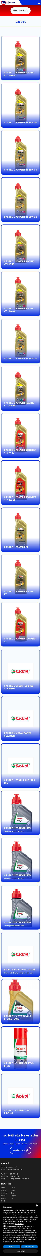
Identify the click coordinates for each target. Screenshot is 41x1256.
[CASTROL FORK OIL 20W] (20, 907)
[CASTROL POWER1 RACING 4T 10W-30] (20, 58)
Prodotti (3, 1190)
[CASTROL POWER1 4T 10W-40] (20, 105)
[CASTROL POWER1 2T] (20, 530)
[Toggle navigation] (39, 3)
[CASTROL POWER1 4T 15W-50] (20, 152)
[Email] (19, 1179)
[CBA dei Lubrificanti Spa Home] (8, 2)
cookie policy (19, 1224)
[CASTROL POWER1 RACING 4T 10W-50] (20, 388)
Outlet (3, 1196)
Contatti (13, 1196)
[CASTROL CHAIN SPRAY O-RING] (20, 1048)
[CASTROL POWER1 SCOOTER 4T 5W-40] (20, 435)
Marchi (3, 1201)
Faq (12, 1198)
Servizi (13, 1188)
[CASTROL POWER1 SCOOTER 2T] (20, 624)
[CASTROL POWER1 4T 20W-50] (20, 199)
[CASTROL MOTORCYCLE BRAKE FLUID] (20, 1001)
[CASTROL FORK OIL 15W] (20, 860)
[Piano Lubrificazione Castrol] (20, 954)
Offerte (3, 1198)
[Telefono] (14, 1174)
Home (3, 1188)
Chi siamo (4, 1193)
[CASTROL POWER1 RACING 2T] (20, 577)
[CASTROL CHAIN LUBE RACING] (20, 1096)
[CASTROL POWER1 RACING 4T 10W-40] (20, 294)
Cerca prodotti (20, 11)
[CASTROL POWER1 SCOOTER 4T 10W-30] (20, 482)
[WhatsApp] (14, 1176)
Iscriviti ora (20, 1150)
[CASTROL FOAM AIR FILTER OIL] (20, 765)
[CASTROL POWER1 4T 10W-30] (20, 341)
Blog (12, 1193)
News (13, 1190)
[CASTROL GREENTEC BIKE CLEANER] (20, 671)
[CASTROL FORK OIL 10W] (20, 813)
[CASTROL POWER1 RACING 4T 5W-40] (20, 246)
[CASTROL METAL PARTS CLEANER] (20, 718)
